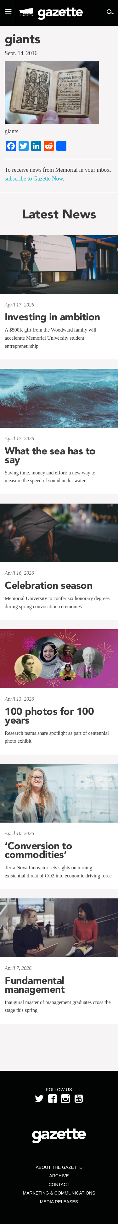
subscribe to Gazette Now (34, 178)
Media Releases (59, 1201)
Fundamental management (35, 985)
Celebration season (48, 585)
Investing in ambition (52, 316)
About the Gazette (59, 1167)
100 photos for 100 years (49, 715)
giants (23, 39)
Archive (59, 1175)
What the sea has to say (50, 455)
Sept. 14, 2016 (21, 53)
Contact (59, 1184)
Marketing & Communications (59, 1192)
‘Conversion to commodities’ (38, 850)
